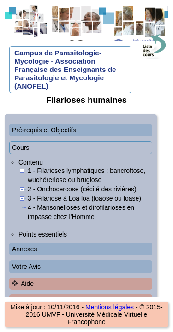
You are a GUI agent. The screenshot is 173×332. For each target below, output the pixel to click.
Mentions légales (109, 307)
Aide (27, 283)
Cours (20, 147)
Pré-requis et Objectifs (44, 130)
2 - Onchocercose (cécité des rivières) (82, 189)
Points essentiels (42, 234)
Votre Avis (26, 266)
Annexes (24, 249)
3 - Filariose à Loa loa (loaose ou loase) (84, 198)
